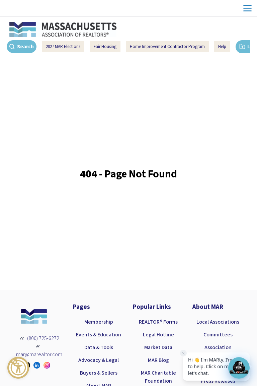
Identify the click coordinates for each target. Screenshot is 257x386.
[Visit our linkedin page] (38, 365)
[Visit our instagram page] (49, 365)
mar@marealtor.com (39, 354)
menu (247, 8)
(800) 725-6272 (43, 338)
